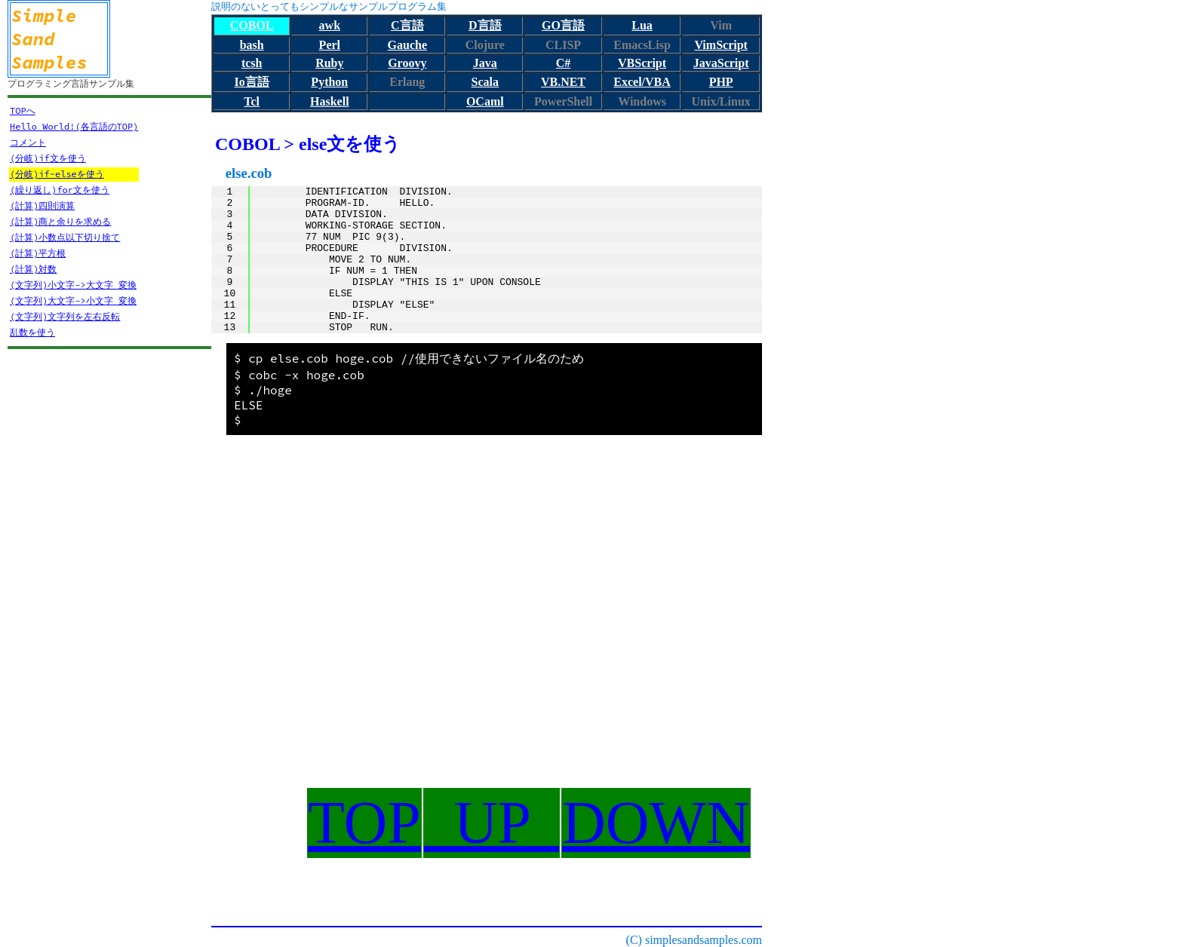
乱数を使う (32, 332)
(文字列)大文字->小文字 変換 (73, 300)
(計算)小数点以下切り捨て (65, 237)
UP (491, 822)
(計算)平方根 (38, 253)
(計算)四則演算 (42, 205)
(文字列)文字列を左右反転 (65, 316)
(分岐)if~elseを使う (57, 173)
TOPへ (22, 110)
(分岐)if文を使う (48, 158)
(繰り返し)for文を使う (59, 189)
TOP (364, 822)
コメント (28, 142)
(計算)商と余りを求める (60, 221)
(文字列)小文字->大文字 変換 (73, 284)
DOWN (656, 822)
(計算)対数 (33, 268)
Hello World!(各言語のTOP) (74, 126)
